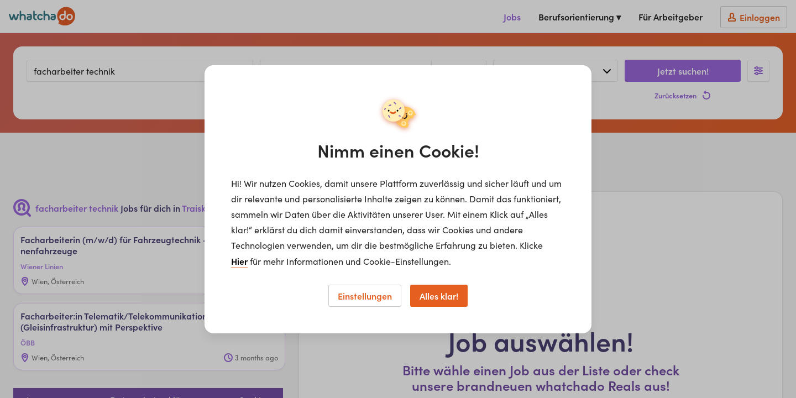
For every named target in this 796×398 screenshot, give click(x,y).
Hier (239, 261)
